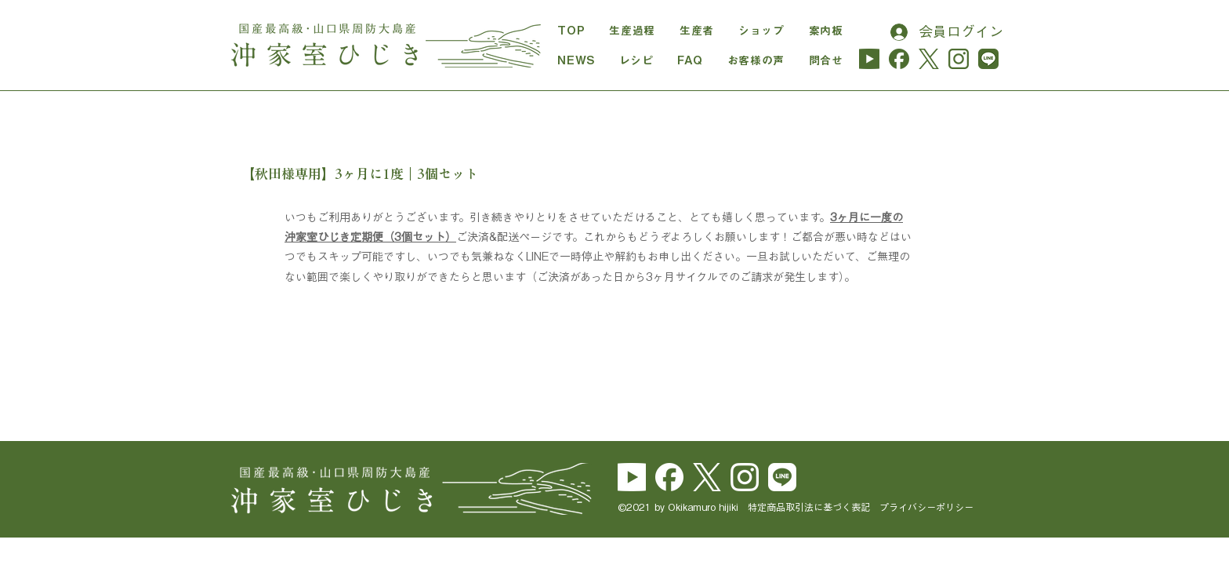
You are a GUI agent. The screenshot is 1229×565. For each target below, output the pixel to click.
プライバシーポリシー (926, 507)
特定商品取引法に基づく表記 (813, 507)
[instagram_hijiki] (958, 59)
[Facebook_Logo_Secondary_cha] (899, 59)
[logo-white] (707, 477)
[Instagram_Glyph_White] (745, 477)
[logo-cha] (929, 59)
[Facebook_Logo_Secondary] (669, 477)
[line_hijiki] (988, 59)
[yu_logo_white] (632, 477)
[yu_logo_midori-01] (869, 59)
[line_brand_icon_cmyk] (782, 477)
